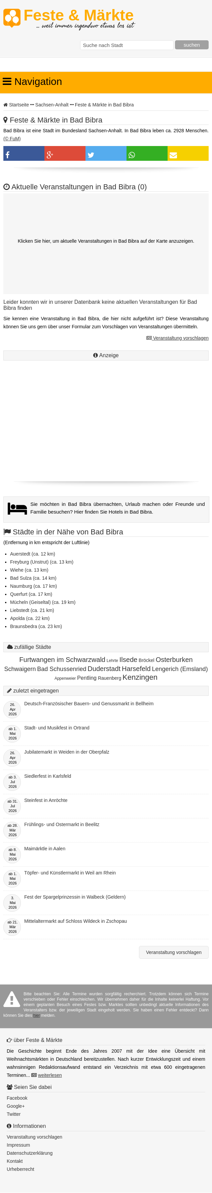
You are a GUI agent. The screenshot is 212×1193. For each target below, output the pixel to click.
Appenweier (65, 678)
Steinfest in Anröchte (45, 800)
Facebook (17, 1098)
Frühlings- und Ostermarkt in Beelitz (61, 824)
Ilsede (128, 659)
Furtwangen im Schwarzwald (62, 659)
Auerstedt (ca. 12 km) (32, 554)
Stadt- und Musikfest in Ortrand (57, 727)
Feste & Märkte (79, 18)
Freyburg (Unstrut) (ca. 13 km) (41, 562)
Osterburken (174, 659)
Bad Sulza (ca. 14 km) (33, 578)
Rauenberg (109, 678)
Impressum (18, 1145)
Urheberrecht (20, 1169)
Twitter (14, 1114)
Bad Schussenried (61, 669)
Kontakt (15, 1161)
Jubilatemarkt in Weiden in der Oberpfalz (66, 752)
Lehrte (112, 660)
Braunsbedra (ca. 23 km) (36, 626)
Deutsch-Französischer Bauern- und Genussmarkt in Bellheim (88, 703)
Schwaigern (20, 669)
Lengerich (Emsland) (180, 669)
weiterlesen (50, 1075)
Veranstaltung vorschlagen (177, 338)
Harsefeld (136, 668)
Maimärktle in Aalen (44, 848)
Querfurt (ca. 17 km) (31, 594)
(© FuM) (12, 138)
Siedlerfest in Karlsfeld (47, 776)
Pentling (87, 678)
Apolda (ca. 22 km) (30, 618)
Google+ (16, 1106)
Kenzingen (139, 677)
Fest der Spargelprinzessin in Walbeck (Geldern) (75, 897)
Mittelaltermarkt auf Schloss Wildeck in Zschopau (75, 921)
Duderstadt (103, 668)
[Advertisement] (106, 429)
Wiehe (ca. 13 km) (29, 570)
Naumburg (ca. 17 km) (33, 586)
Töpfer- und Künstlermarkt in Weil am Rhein (70, 872)
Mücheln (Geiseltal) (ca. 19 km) (43, 602)
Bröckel (146, 660)
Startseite (19, 104)
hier (36, 1015)
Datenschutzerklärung (29, 1153)
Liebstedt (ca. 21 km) (32, 610)
